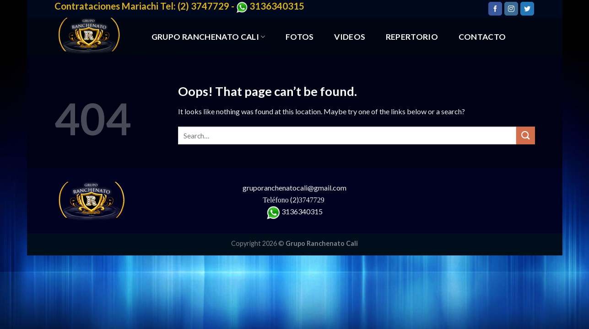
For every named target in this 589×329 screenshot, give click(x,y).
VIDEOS (349, 37)
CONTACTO (482, 37)
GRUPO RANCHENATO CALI (208, 36)
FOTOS (300, 37)
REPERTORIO (412, 37)
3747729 (312, 200)
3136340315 (302, 211)
